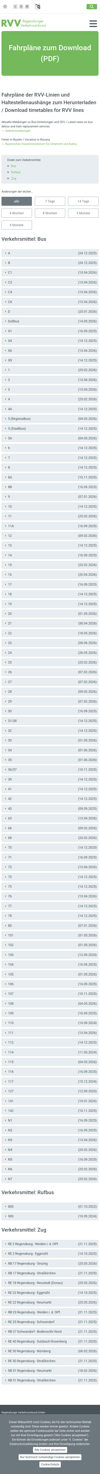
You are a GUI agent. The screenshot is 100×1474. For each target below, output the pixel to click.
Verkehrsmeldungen (18, 131)
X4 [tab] (50, 341)
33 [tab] (50, 740)
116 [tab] (50, 1071)
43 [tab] (50, 808)
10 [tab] (50, 506)
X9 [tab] (50, 360)
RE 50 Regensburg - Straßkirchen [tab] (50, 1361)
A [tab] (50, 253)
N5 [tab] (50, 1159)
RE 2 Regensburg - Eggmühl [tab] (50, 1253)
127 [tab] (50, 1091)
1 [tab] (50, 370)
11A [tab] (50, 526)
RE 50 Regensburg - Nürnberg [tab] (50, 1351)
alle (16, 201)
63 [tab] (50, 818)
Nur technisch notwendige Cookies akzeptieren (50, 1457)
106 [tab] (50, 984)
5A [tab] (50, 438)
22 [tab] (50, 633)
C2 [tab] (50, 282)
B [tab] (50, 263)
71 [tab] (50, 857)
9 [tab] (50, 496)
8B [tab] (50, 487)
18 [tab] (50, 594)
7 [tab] (50, 458)
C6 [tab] (50, 302)
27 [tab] (50, 682)
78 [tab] (50, 916)
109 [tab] (50, 1013)
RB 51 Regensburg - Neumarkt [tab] (50, 1370)
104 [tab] (50, 964)
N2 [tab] (50, 1130)
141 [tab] (50, 1101)
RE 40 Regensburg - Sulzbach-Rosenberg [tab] (50, 1341)
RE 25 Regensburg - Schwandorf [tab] (50, 1322)
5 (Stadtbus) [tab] (50, 428)
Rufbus (15, 172)
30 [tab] (50, 711)
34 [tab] (50, 750)
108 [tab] (50, 1003)
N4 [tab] (50, 1150)
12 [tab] (50, 536)
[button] (15, 6)
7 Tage (50, 201)
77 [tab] (50, 906)
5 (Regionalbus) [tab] (50, 419)
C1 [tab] (50, 272)
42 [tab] (50, 799)
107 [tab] (50, 994)
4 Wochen (16, 213)
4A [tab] (50, 409)
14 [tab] (50, 555)
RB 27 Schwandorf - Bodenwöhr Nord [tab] (50, 1331)
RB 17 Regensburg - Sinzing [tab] (50, 1263)
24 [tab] (50, 653)
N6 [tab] (50, 1169)
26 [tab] (50, 672)
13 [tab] (50, 545)
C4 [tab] (50, 292)
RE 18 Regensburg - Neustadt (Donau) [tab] (50, 1283)
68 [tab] (50, 838)
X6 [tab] (50, 350)
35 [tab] (50, 760)
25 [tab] (50, 662)
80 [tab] (50, 925)
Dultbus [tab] (50, 321)
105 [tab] (50, 974)
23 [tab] (50, 643)
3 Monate (83, 213)
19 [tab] (50, 604)
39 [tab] (50, 779)
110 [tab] (50, 1023)
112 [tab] (50, 1042)
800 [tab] (50, 1206)
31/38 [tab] (50, 721)
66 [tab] (50, 828)
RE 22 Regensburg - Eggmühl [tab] (50, 1293)
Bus (13, 166)
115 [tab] (50, 1062)
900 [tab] (50, 1216)
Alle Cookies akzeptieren (50, 1450)
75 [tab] (50, 886)
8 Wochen (50, 213)
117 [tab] (50, 1081)
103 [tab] (50, 955)
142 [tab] (50, 1111)
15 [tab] (50, 565)
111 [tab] (50, 1033)
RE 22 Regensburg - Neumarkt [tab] (50, 1302)
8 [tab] (50, 467)
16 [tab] (50, 574)
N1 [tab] (50, 1120)
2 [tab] (50, 380)
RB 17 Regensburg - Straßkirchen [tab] (50, 1273)
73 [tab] (50, 877)
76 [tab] (50, 896)
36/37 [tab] (50, 769)
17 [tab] (50, 584)
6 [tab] (50, 448)
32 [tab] (50, 731)
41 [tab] (50, 789)
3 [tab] (50, 389)
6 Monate (17, 225)
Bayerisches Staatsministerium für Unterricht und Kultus (41, 144)
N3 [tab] (50, 1140)
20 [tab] (50, 614)
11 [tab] (50, 516)
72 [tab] (50, 867)
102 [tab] (50, 945)
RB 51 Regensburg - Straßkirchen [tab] (50, 1380)
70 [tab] (50, 847)
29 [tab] (50, 701)
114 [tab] (50, 1052)
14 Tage (83, 201)
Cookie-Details (50, 1464)
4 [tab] (50, 399)
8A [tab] (50, 477)
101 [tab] (50, 935)
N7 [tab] (50, 1179)
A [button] (21, 6)
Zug (13, 178)
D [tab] (50, 311)
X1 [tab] (50, 331)
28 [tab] (50, 691)
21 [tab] (50, 623)
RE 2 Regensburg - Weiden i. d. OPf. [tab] (50, 1244)
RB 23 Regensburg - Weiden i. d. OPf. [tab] (50, 1312)
